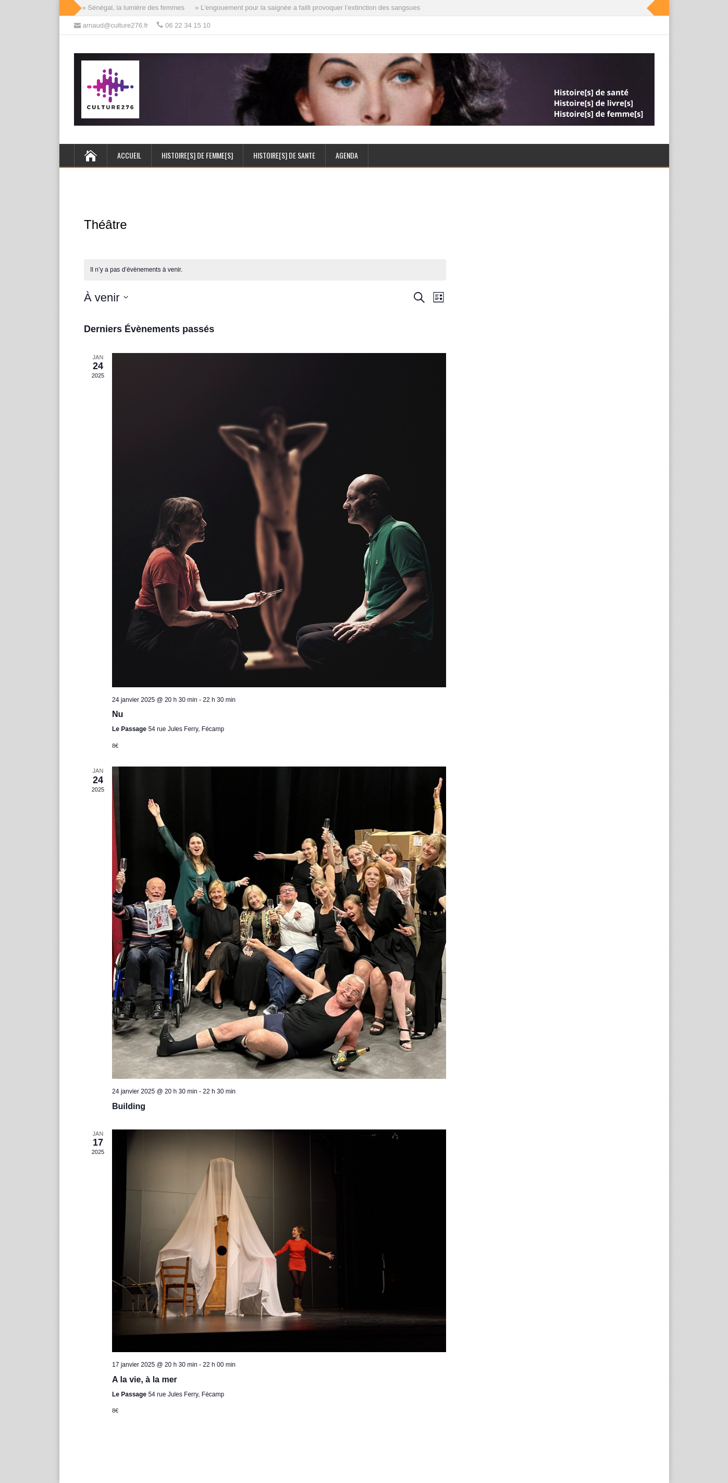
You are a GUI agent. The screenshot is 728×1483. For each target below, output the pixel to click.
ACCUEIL (129, 155)
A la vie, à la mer (144, 1379)
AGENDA (347, 155)
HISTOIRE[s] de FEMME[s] (197, 155)
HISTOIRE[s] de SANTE (284, 155)
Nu (117, 714)
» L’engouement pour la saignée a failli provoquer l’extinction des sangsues (307, 7)
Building (128, 1106)
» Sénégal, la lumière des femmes (133, 7)
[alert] (265, 270)
